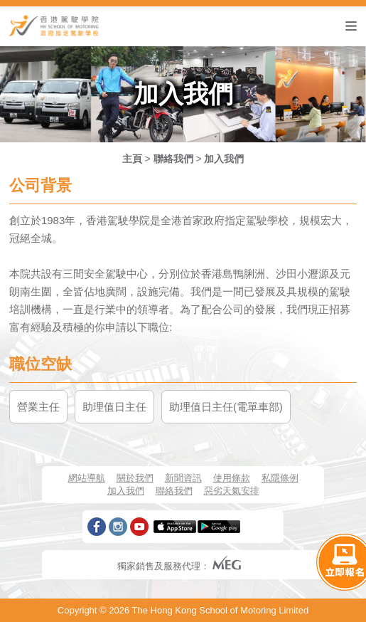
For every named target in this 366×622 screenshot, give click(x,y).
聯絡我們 (173, 158)
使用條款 (231, 478)
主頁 (132, 158)
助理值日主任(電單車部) (226, 407)
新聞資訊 (183, 478)
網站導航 (86, 478)
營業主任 (38, 407)
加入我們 (224, 158)
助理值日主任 (114, 407)
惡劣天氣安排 (231, 490)
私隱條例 (280, 478)
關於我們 (135, 478)
